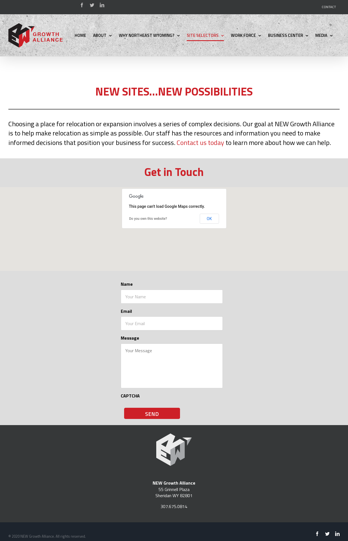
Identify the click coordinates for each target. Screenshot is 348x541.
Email (126, 311)
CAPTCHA (130, 396)
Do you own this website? (148, 219)
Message (130, 338)
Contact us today (200, 142)
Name (127, 284)
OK (209, 218)
